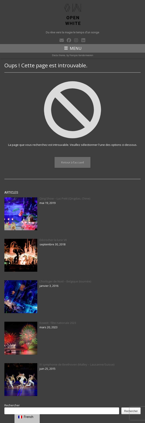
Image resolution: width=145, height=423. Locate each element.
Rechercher (12, 405)
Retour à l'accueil (72, 162)
